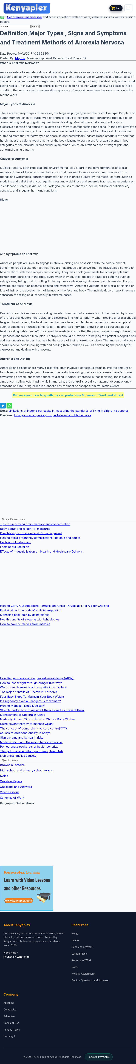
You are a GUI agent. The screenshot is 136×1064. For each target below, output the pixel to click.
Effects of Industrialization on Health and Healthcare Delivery (41, 551)
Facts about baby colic (15, 542)
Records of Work (82, 960)
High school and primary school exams (26, 770)
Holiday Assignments (84, 973)
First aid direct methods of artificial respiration (30, 610)
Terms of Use (11, 1022)
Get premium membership (24, 17)
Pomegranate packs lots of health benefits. (29, 746)
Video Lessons (9, 792)
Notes (4, 776)
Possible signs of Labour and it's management (31, 533)
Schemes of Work (12, 797)
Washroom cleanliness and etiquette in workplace (33, 687)
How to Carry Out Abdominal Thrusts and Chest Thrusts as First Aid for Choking (54, 605)
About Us (9, 1002)
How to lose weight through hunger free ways (31, 683)
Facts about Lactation (14, 547)
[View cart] (116, 8)
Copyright (9, 1036)
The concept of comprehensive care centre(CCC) (33, 728)
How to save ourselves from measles (25, 624)
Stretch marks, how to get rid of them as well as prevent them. (42, 710)
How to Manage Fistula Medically (22, 705)
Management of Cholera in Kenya (22, 715)
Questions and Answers (16, 787)
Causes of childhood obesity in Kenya (25, 733)
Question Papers (11, 781)
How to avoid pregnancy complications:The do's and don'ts (40, 538)
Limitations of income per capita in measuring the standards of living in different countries (69, 410)
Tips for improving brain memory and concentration (35, 524)
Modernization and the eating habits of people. (31, 742)
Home (75, 933)
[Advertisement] (68, 227)
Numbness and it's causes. (18, 755)
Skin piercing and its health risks (21, 737)
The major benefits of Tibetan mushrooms (28, 692)
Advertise (9, 1016)
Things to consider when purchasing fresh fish (31, 751)
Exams (75, 940)
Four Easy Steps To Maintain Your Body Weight (32, 696)
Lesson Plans (79, 953)
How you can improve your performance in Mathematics (52, 415)
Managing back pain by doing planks (24, 615)
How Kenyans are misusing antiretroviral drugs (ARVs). (37, 678)
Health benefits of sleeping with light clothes (29, 619)
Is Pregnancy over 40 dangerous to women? (30, 701)
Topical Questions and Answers (90, 980)
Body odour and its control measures (25, 528)
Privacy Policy (12, 1029)
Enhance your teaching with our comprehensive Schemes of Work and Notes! (68, 395)
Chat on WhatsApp (17, 956)
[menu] (128, 8)
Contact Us (10, 1009)
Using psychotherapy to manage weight (26, 724)
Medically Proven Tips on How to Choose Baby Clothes (37, 719)
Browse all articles (12, 765)
